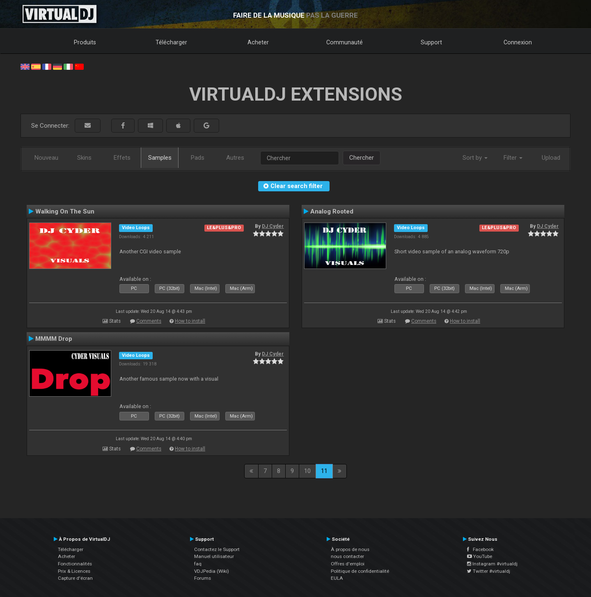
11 (324, 471)
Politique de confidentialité (360, 571)
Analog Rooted (331, 211)
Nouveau (46, 157)
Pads (197, 157)
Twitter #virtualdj (488, 571)
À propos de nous (350, 549)
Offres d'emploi (347, 564)
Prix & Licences (74, 571)
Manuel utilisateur (214, 556)
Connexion (518, 42)
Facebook (480, 549)
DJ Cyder (273, 226)
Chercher (361, 157)
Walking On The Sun (64, 211)
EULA (337, 578)
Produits (85, 42)
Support (431, 42)
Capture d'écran (75, 578)
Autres (235, 157)
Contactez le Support (217, 549)
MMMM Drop (53, 338)
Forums (202, 578)
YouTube (479, 556)
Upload (551, 157)
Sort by (475, 157)
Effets (122, 157)
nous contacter (347, 556)
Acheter (258, 42)
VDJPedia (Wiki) (211, 571)
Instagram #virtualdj (492, 564)
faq (198, 564)
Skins (84, 157)
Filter (513, 157)
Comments (148, 321)
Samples (160, 157)
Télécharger (171, 42)
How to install (190, 321)
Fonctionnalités (75, 564)
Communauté (344, 42)
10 (307, 471)
